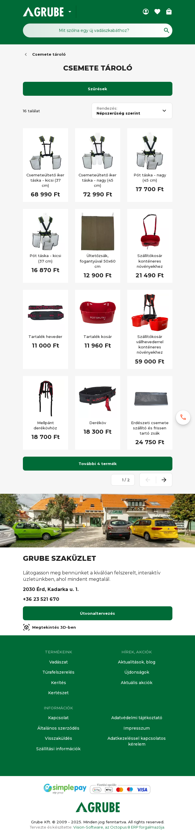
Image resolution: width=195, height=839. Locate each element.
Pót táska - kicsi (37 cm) (45, 258)
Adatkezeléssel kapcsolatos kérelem (136, 741)
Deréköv (97, 422)
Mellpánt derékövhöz (45, 425)
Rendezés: (106, 108)
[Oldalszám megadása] (119, 479)
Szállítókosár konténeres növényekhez (150, 260)
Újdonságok (136, 672)
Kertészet (58, 692)
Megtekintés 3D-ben (49, 627)
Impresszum (136, 728)
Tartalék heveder (45, 336)
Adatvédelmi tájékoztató (136, 717)
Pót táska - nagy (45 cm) (150, 177)
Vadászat (58, 662)
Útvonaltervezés (97, 613)
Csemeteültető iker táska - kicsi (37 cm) (45, 180)
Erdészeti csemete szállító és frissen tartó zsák (150, 427)
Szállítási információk (58, 748)
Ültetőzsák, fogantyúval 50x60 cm (98, 260)
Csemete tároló (49, 54)
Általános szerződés (58, 728)
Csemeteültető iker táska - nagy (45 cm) (97, 180)
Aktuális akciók (136, 682)
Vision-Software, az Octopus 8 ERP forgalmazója (118, 827)
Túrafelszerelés (58, 672)
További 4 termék (98, 463)
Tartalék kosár (97, 336)
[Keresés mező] (97, 30)
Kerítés (58, 682)
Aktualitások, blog (136, 662)
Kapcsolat (58, 717)
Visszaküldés (58, 738)
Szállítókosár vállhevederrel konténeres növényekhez (149, 344)
